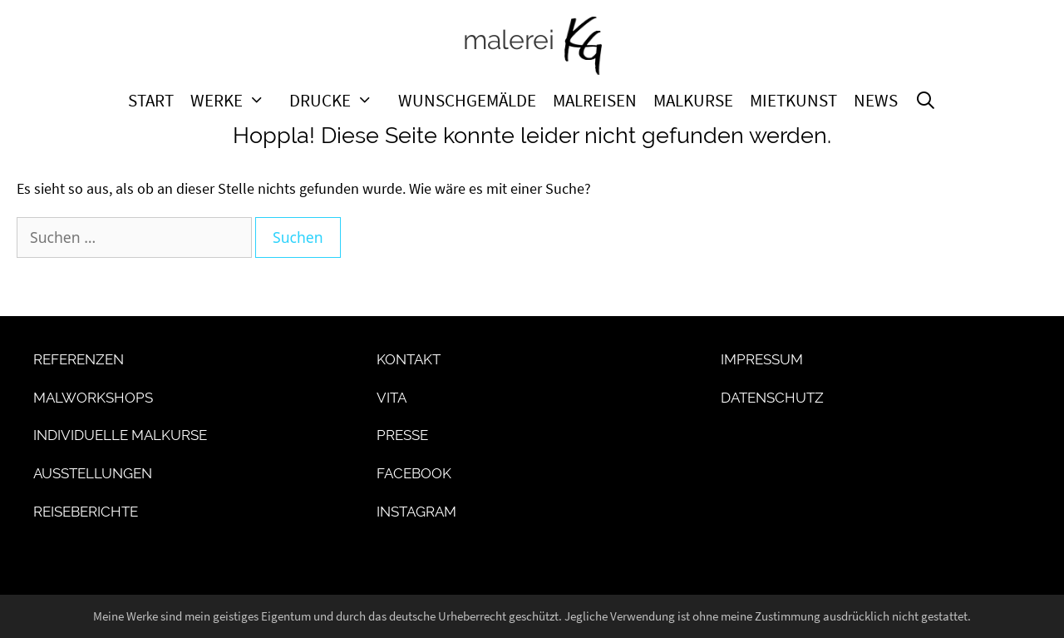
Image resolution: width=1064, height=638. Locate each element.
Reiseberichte (85, 511)
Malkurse (693, 100)
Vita (391, 397)
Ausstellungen (92, 473)
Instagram (416, 511)
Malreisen (595, 100)
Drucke (339, 100)
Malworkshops (93, 397)
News (876, 100)
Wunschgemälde (467, 100)
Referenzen (78, 359)
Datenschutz (772, 397)
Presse (402, 435)
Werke (236, 100)
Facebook (414, 473)
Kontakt (409, 359)
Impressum (762, 359)
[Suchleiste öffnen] (925, 100)
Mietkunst (793, 100)
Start (151, 100)
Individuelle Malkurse (120, 435)
